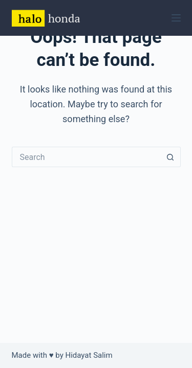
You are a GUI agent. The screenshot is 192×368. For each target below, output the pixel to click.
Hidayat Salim (89, 355)
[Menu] (176, 17)
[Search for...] (86, 157)
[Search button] (170, 157)
